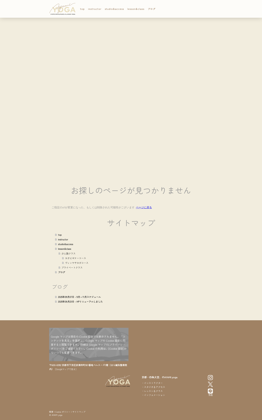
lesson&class (135, 9)
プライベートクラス (72, 267)
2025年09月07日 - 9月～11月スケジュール (79, 297)
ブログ (152, 9)
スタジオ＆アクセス (154, 387)
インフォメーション (154, 395)
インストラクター (153, 383)
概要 (51, 411)
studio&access (114, 9)
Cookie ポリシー (63, 411)
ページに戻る (144, 207)
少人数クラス (68, 253)
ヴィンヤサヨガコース (76, 262)
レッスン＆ (150, 391)
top (82, 9)
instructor (94, 9)
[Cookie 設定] (116, 348)
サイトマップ (78, 411)
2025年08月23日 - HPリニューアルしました (80, 301)
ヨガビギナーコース (75, 258)
